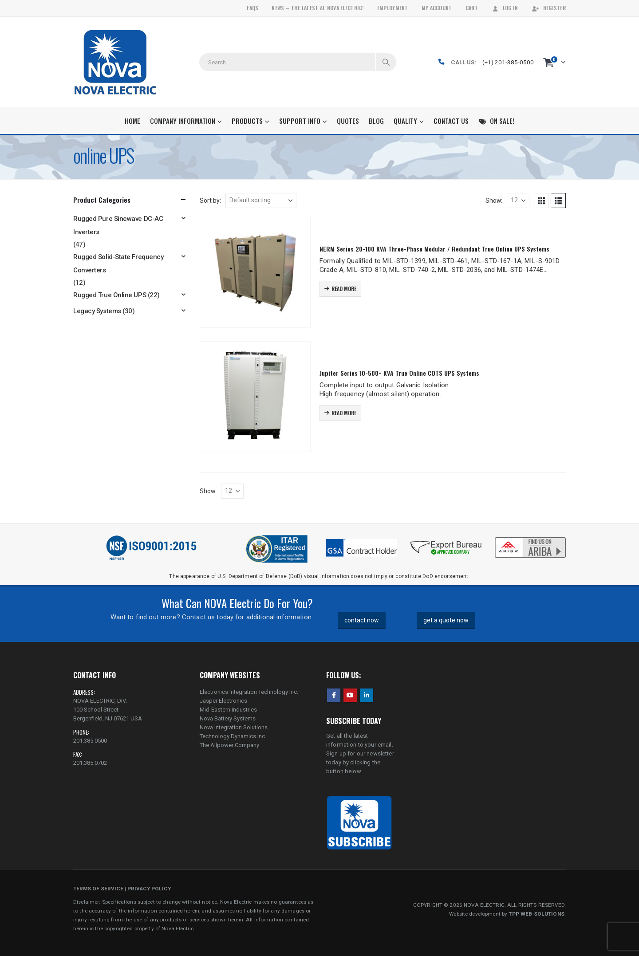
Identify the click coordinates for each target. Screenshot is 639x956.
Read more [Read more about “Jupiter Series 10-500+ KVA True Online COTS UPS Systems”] (343, 413)
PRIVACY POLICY (149, 888)
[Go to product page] (255, 272)
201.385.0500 (90, 740)
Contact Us (451, 121)
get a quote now (446, 620)
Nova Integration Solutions (234, 727)
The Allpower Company (229, 745)
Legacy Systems (97, 311)
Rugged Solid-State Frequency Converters (118, 263)
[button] (541, 200)
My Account (437, 8)
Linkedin (366, 695)
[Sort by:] (260, 200)
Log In (504, 8)
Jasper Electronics (223, 700)
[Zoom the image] (530, 538)
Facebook (333, 695)
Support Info (299, 121)
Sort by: (210, 200)
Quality (405, 121)
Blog (376, 121)
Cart (471, 8)
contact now (361, 620)
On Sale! (496, 121)
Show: (493, 200)
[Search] (386, 62)
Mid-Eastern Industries (228, 709)
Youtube (350, 695)
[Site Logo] (115, 62)
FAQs (252, 8)
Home (132, 121)
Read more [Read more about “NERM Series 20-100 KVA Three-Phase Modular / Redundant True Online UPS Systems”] (343, 288)
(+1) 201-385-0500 (508, 62)
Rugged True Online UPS (109, 295)
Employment (392, 8)
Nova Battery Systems (228, 718)
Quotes (348, 121)
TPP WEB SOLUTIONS (536, 914)
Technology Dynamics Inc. (233, 736)
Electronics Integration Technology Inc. (249, 691)
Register (549, 8)
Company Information (182, 121)
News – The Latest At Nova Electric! (317, 8)
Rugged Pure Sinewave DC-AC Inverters (118, 225)
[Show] (518, 200)
